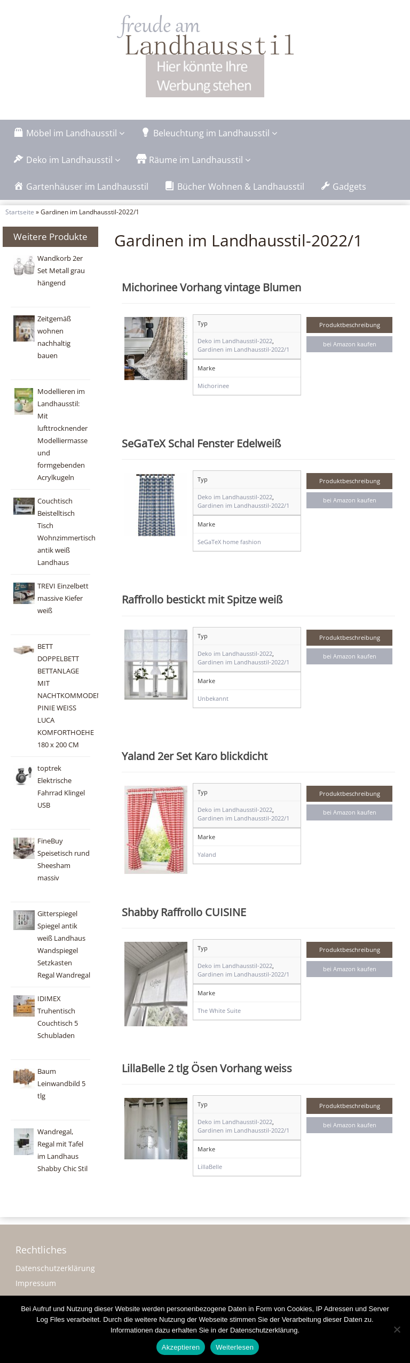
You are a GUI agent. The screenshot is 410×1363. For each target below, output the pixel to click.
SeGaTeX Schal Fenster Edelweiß (201, 443)
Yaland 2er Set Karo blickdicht (194, 755)
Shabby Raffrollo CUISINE (184, 911)
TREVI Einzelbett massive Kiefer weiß (63, 598)
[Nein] (396, 1329)
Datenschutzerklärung (55, 1268)
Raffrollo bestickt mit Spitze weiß (202, 599)
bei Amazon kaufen (349, 344)
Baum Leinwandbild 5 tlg (61, 1084)
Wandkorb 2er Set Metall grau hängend (61, 271)
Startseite (19, 211)
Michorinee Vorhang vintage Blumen (211, 287)
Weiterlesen (235, 1347)
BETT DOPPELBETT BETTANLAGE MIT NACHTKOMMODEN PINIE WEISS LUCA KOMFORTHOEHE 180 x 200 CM (69, 695)
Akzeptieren (181, 1347)
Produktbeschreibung (349, 325)
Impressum (35, 1283)
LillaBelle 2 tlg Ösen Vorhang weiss (207, 1067)
